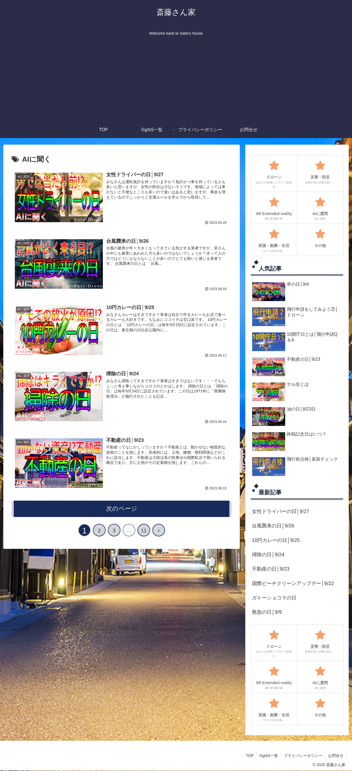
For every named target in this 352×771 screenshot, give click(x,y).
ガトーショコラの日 (274, 598)
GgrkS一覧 (268, 755)
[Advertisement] (176, 80)
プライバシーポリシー (303, 755)
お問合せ (335, 755)
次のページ (121, 508)
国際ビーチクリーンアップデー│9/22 (293, 583)
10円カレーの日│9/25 (276, 540)
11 (144, 530)
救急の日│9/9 (267, 612)
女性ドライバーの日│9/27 (280, 511)
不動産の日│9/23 (270, 569)
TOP (250, 755)
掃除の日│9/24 (268, 554)
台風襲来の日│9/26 (273, 525)
